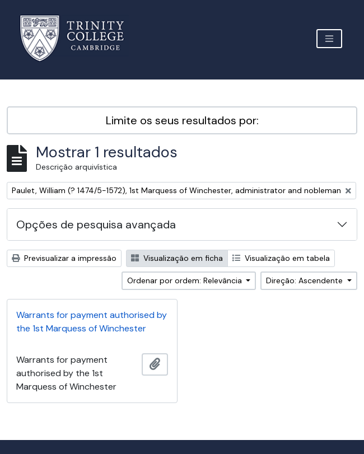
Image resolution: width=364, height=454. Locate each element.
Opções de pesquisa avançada (96, 224)
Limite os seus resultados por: (182, 120)
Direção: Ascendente (305, 280)
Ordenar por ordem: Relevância (185, 280)
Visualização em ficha (177, 258)
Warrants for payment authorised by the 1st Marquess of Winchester (91, 321)
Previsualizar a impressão (64, 258)
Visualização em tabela (281, 258)
